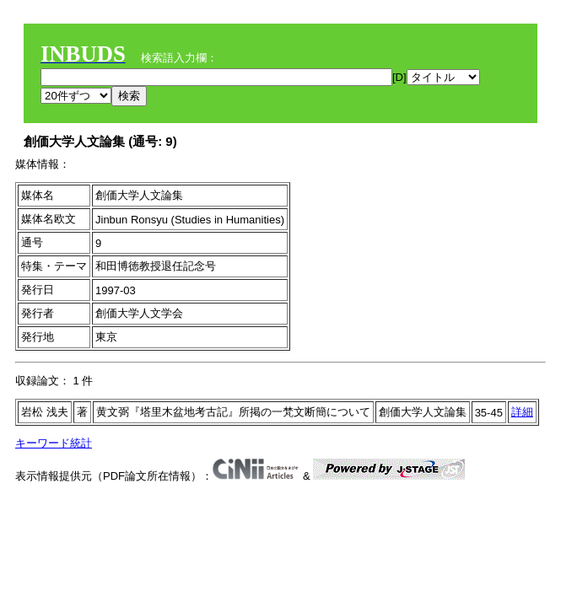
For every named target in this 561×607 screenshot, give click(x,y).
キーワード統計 (53, 443)
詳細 (522, 412)
